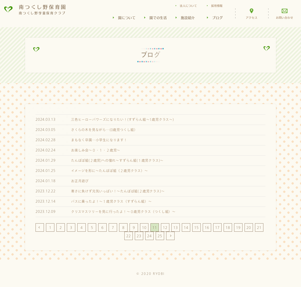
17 (217, 227)
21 (259, 227)
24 (149, 236)
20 (248, 227)
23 (139, 236)
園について (127, 17)
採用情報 (217, 6)
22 (128, 236)
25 (160, 236)
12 (165, 227)
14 (186, 227)
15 (196, 227)
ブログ (217, 17)
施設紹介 (188, 17)
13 (175, 227)
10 (144, 227)
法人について (188, 6)
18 (228, 227)
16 (207, 227)
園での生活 (158, 17)
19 (238, 227)
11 (154, 227)
